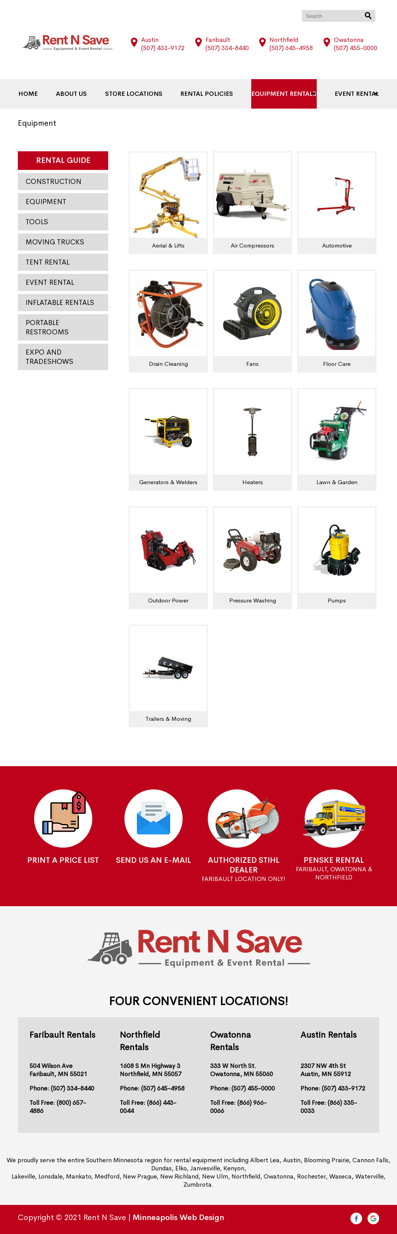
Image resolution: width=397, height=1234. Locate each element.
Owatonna (349, 40)
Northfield (283, 40)
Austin (150, 40)
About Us (75, 94)
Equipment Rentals (279, 94)
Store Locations (135, 94)
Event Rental (349, 94)
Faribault (217, 40)
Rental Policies (205, 94)
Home (35, 94)
